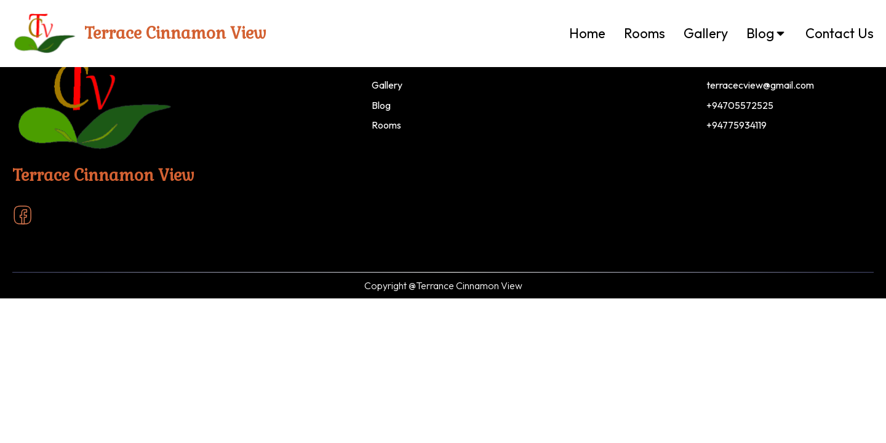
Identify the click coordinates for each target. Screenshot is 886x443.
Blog (766, 33)
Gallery (706, 33)
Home (587, 33)
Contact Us (839, 33)
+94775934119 (736, 125)
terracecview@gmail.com (760, 85)
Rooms (644, 33)
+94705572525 (739, 105)
